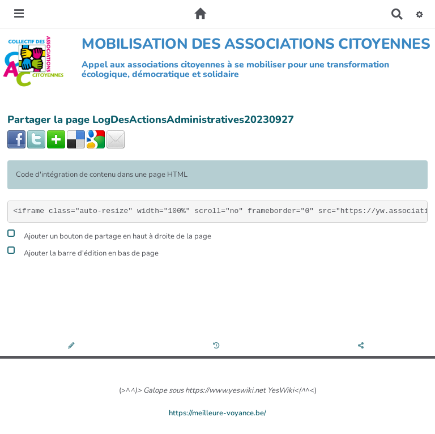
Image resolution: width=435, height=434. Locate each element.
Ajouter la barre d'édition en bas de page (83, 251)
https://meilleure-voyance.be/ (217, 413)
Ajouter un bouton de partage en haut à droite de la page (109, 234)
